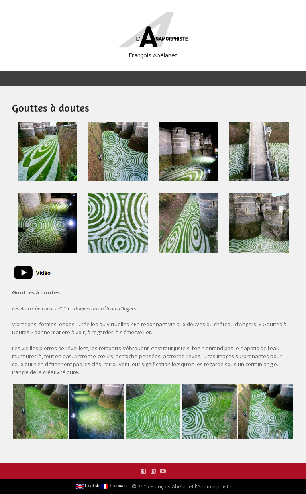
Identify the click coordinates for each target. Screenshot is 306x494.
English (87, 486)
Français (113, 486)
